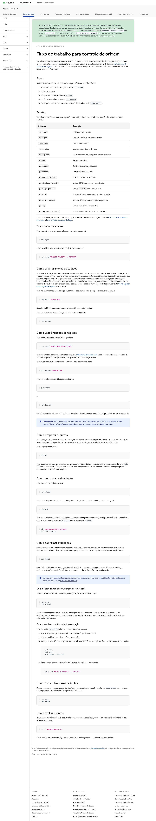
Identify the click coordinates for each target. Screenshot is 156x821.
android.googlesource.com (86, 355)
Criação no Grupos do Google (83, 813)
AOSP (38, 46)
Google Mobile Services (123, 809)
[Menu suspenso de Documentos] (32, 2)
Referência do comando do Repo (59, 220)
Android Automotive (125, 14)
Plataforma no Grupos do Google (84, 809)
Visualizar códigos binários (41, 806)
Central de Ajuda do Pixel (123, 799)
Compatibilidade (82, 14)
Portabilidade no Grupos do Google (85, 816)
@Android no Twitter (80, 795)
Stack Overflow (120, 813)
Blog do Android (79, 802)
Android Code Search (45, 3)
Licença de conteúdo (98, 748)
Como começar (59, 46)
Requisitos (35, 799)
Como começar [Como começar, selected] (28, 14)
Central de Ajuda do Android (125, 795)
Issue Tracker (119, 816)
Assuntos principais (62, 14)
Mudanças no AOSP (107, 36)
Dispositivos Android (103, 14)
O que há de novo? (10, 14)
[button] (13, 18)
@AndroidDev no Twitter (81, 799)
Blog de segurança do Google (83, 806)
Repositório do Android (40, 795)
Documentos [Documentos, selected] (24, 3)
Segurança (45, 14)
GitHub (34, 816)
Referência (144, 14)
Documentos (47, 46)
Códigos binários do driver (41, 813)
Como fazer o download (40, 802)
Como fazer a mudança (68, 581)
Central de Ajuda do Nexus (124, 802)
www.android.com (121, 806)
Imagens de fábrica (39, 809)
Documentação (10, 9)
